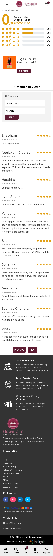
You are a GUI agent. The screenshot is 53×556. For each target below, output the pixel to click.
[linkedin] (21, 499)
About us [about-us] (7, 477)
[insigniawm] (37, 541)
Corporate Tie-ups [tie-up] (10, 487)
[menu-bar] (7, 4)
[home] (26, 3)
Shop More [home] (24, 71)
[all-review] (13, 10)
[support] (46, 550)
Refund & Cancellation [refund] (12, 470)
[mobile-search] (16, 550)
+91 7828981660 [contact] (12, 528)
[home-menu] (5, 550)
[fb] (6, 499)
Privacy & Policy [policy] (9, 466)
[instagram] (14, 499)
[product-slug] (9, 62)
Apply (11, 117)
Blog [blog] (5, 460)
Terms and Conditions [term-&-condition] (12, 473)
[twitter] (28, 499)
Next (33, 350)
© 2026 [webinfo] (13, 537)
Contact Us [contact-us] (7, 463)
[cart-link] (25, 550)
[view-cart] (46, 4)
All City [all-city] (6, 456)
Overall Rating (22, 20)
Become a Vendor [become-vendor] (10, 483)
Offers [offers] (5, 480)
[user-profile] (35, 550)
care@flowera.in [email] (12, 523)
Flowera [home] (21, 537)
